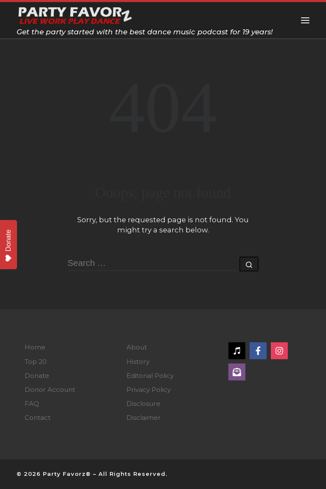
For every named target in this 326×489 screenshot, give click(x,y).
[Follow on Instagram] (279, 350)
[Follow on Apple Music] (236, 350)
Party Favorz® (67, 473)
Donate (37, 376)
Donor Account (50, 390)
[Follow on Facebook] (258, 350)
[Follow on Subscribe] (236, 371)
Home (35, 347)
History (137, 362)
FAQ (32, 404)
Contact (38, 418)
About (136, 347)
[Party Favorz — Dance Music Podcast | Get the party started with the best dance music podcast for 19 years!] (75, 14)
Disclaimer (143, 418)
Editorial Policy (150, 376)
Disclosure (143, 404)
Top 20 (36, 362)
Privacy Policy (148, 390)
